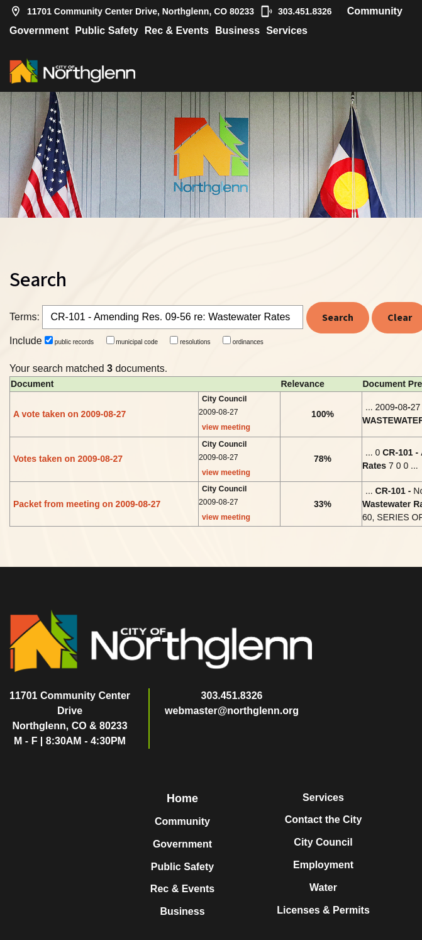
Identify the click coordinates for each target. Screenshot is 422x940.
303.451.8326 (296, 11)
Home (182, 798)
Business (237, 30)
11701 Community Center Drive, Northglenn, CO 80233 (131, 11)
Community (375, 11)
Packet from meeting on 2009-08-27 (86, 504)
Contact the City (323, 819)
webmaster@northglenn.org (232, 710)
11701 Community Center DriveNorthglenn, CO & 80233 (69, 710)
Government (39, 30)
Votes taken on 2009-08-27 (68, 459)
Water (323, 887)
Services (287, 30)
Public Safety (106, 30)
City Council (323, 842)
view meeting (226, 427)
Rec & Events (177, 30)
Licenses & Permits (323, 910)
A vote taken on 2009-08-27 (69, 414)
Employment (323, 864)
